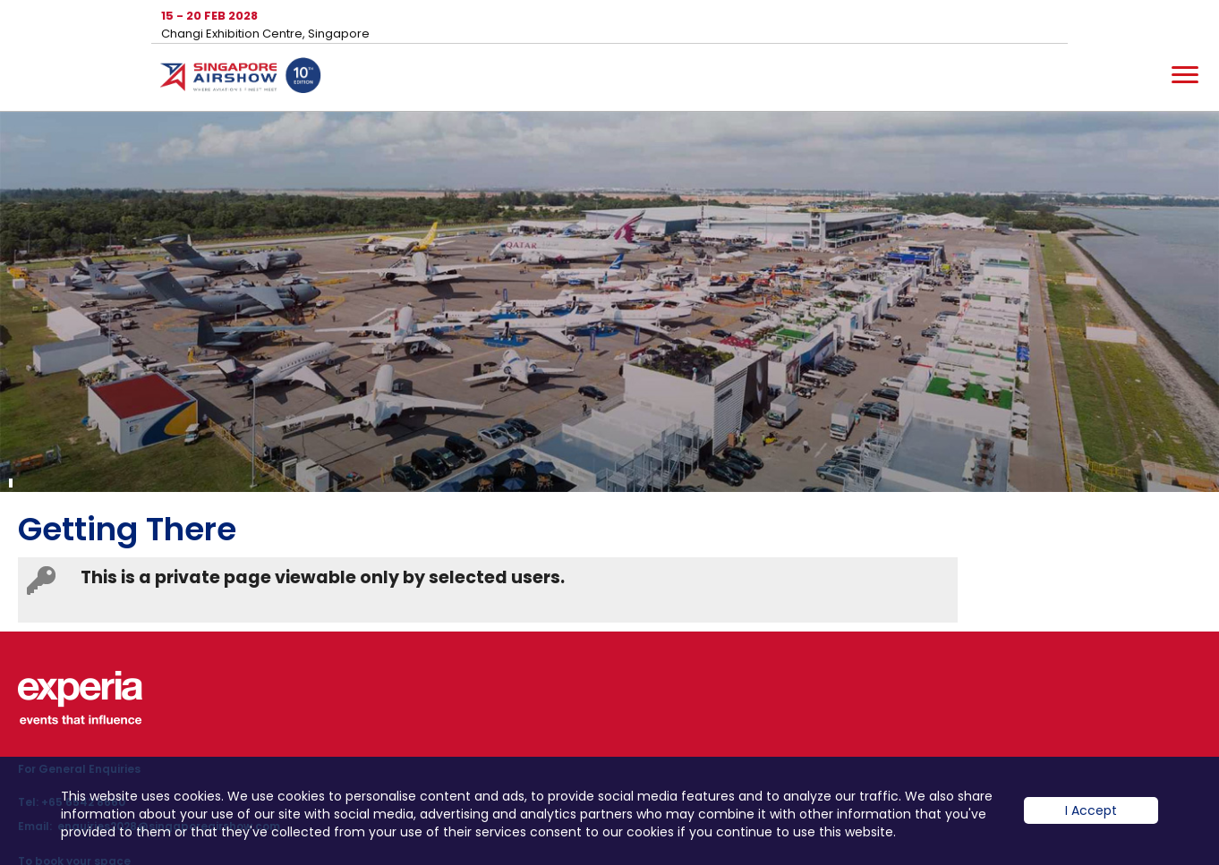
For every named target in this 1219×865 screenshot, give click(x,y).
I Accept (1091, 810)
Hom (240, 78)
